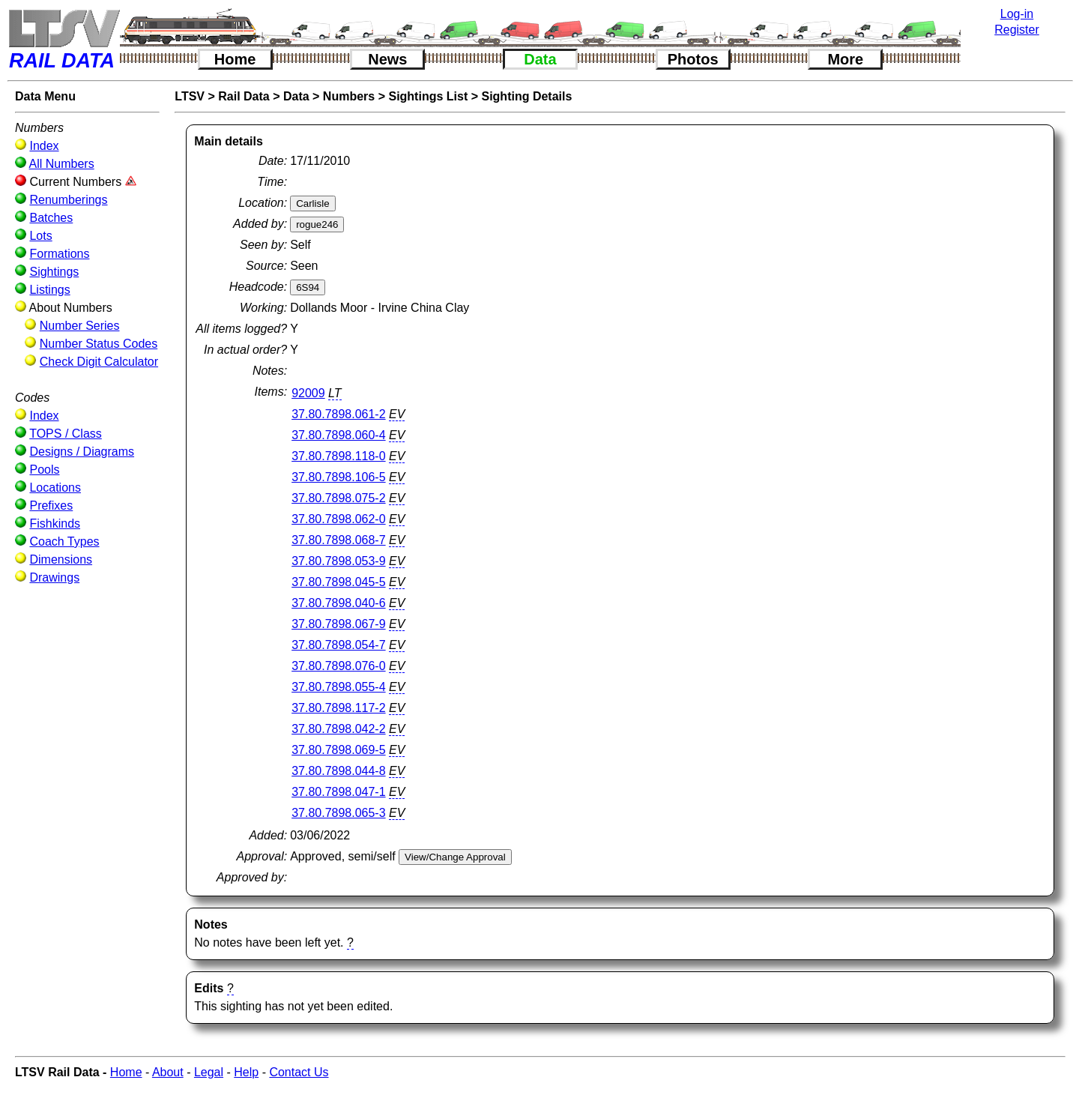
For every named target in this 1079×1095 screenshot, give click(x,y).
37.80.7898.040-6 (338, 603)
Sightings (54, 271)
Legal (208, 1072)
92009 (308, 393)
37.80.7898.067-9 (338, 624)
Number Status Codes (98, 343)
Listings (49, 289)
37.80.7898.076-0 (338, 666)
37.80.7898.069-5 (338, 749)
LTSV (190, 96)
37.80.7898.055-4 (338, 687)
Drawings (54, 577)
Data (540, 59)
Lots (40, 235)
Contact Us (298, 1072)
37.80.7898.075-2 (338, 498)
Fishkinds (54, 523)
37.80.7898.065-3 (338, 812)
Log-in (1016, 13)
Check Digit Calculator (99, 361)
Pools (44, 469)
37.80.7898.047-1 (338, 791)
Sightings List (428, 96)
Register (1016, 29)
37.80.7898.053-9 (338, 561)
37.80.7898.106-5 (338, 477)
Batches (51, 217)
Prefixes (51, 505)
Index (43, 145)
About (168, 1072)
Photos (693, 59)
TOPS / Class (65, 433)
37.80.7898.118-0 (338, 456)
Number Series (80, 325)
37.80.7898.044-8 (338, 770)
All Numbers (61, 163)
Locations (55, 487)
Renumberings (68, 199)
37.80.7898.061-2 (338, 414)
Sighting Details (526, 96)
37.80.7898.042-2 (338, 729)
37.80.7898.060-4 (338, 435)
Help (246, 1072)
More (845, 59)
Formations (59, 253)
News (387, 59)
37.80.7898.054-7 (338, 645)
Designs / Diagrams (81, 451)
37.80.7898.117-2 (338, 708)
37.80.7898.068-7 (338, 540)
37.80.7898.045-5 (338, 582)
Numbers (349, 96)
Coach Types (64, 541)
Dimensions (60, 559)
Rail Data (243, 96)
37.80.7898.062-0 (338, 519)
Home (235, 59)
